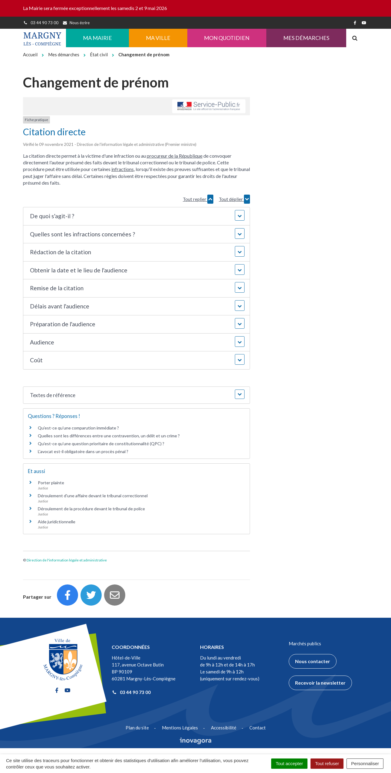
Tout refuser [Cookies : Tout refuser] (327, 763)
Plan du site (137, 727)
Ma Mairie (97, 38)
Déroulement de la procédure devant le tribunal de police (91, 508)
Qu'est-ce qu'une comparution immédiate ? (78, 427)
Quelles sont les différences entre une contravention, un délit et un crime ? (109, 435)
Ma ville (158, 38)
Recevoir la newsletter (320, 683)
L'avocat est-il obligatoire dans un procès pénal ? (83, 451)
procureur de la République (174, 156)
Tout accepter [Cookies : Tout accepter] (289, 763)
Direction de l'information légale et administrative (67, 560)
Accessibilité (223, 727)
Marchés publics (305, 643)
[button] (136, 216)
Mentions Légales (180, 727)
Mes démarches (306, 38)
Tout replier (198, 199)
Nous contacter (312, 661)
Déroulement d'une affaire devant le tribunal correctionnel (93, 495)
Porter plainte (51, 482)
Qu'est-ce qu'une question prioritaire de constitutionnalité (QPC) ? (101, 443)
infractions (122, 169)
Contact (257, 727)
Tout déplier (234, 199)
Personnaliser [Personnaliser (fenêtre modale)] (365, 763)
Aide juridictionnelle (56, 521)
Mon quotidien (226, 38)
